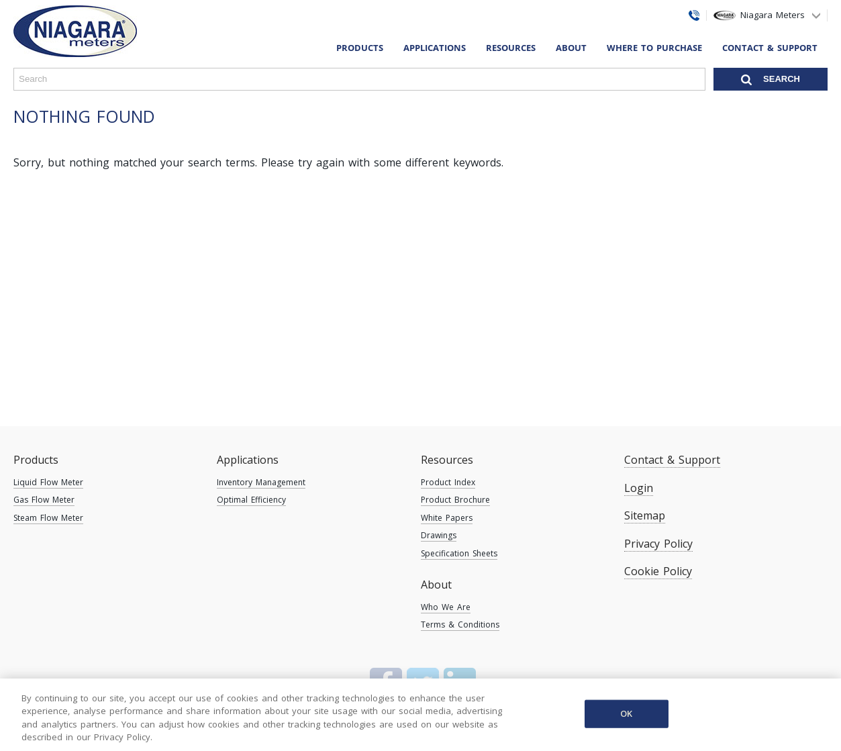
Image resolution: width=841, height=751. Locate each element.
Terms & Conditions (460, 624)
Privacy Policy (658, 543)
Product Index (448, 482)
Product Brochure (455, 499)
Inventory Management (261, 482)
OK (626, 713)
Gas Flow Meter (44, 499)
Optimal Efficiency (251, 499)
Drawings (438, 535)
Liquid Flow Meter (48, 482)
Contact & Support (770, 48)
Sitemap (644, 515)
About (436, 584)
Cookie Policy (658, 571)
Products (35, 459)
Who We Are (446, 607)
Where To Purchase (654, 48)
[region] (420, 715)
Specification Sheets (459, 553)
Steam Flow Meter (48, 517)
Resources (447, 459)
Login (638, 488)
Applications (248, 459)
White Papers (447, 517)
